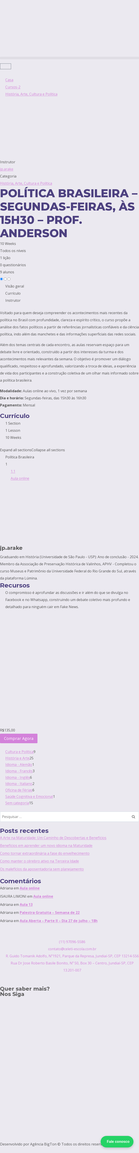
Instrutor (7, 162)
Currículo (13, 293)
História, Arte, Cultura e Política (26, 183)
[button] (69, 58)
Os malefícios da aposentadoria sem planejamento (42, 869)
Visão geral (14, 286)
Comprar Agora (18, 738)
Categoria (8, 176)
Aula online (30, 888)
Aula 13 (26, 904)
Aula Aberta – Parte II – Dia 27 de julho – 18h (59, 920)
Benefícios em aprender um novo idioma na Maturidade (46, 845)
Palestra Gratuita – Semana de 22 (50, 912)
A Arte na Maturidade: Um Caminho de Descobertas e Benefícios (53, 837)
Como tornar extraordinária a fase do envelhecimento (45, 853)
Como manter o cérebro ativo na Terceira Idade (39, 861)
